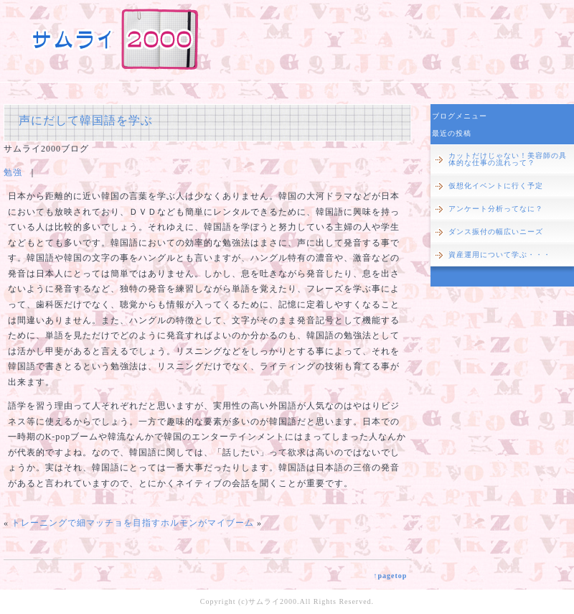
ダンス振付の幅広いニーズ (495, 232)
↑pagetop (390, 576)
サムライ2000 (272, 601)
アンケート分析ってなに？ (495, 209)
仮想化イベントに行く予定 (495, 186)
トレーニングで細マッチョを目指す (86, 523)
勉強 (13, 172)
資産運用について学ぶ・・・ (499, 255)
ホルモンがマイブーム (207, 523)
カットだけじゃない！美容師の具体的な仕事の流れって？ (507, 159)
